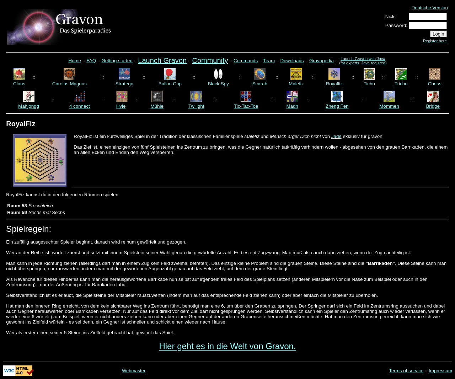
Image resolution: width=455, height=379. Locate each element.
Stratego (124, 83)
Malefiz (296, 83)
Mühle (157, 106)
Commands (246, 60)
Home (74, 60)
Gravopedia (321, 60)
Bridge (433, 106)
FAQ (91, 60)
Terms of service (406, 370)
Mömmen (389, 106)
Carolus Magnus (69, 83)
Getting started (116, 60)
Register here (435, 41)
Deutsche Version (430, 7)
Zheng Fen (337, 106)
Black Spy (218, 83)
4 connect (79, 106)
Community (210, 60)
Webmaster (133, 370)
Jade (336, 136)
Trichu (401, 83)
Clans (19, 83)
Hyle (121, 106)
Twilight (196, 106)
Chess (434, 83)
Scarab (259, 83)
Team (269, 60)
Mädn (292, 106)
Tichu (369, 83)
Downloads (292, 60)
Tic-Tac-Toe (246, 106)
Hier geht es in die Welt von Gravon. (227, 346)
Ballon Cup (170, 83)
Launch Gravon (162, 60)
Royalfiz (334, 83)
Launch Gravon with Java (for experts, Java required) (362, 61)
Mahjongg (28, 106)
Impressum (440, 370)
